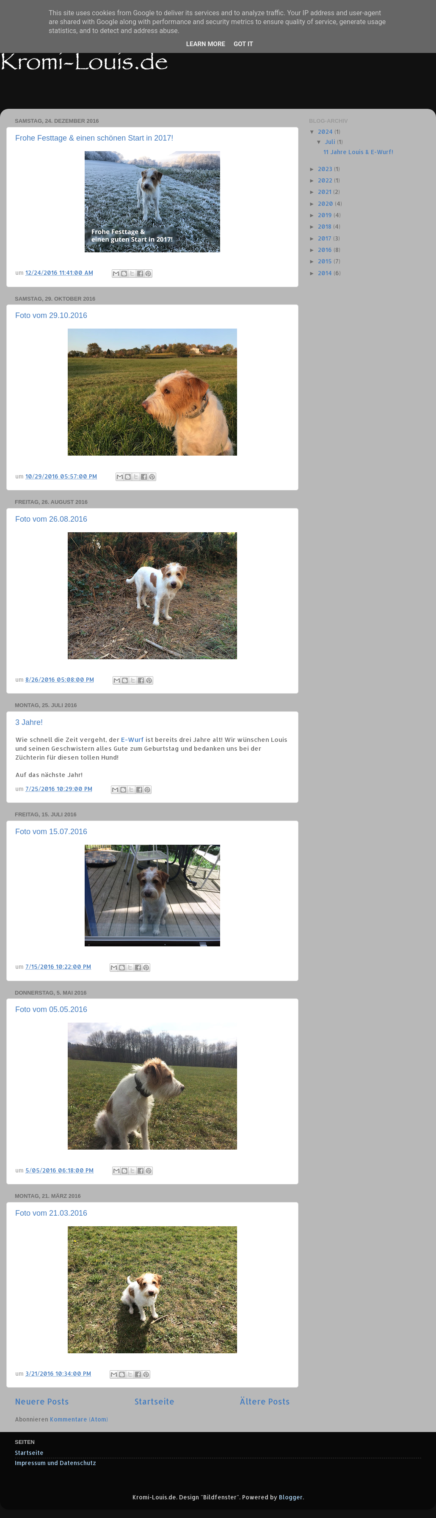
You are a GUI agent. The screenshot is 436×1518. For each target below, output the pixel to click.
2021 (325, 191)
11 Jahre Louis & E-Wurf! (358, 151)
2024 (326, 131)
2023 (326, 168)
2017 (325, 238)
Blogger (291, 1497)
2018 (325, 226)
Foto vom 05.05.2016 (51, 1009)
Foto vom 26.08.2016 (51, 519)
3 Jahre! (29, 722)
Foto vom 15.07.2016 (51, 831)
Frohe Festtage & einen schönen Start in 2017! (94, 138)
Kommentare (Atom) (79, 1419)
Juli (331, 141)
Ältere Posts (265, 1401)
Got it (243, 44)
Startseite (154, 1401)
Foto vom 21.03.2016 (51, 1213)
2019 (326, 214)
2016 (326, 249)
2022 (326, 180)
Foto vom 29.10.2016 (51, 315)
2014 (326, 273)
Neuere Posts (42, 1401)
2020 (326, 203)
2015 (326, 261)
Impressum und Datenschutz (55, 1462)
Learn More (205, 44)
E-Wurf (132, 739)
